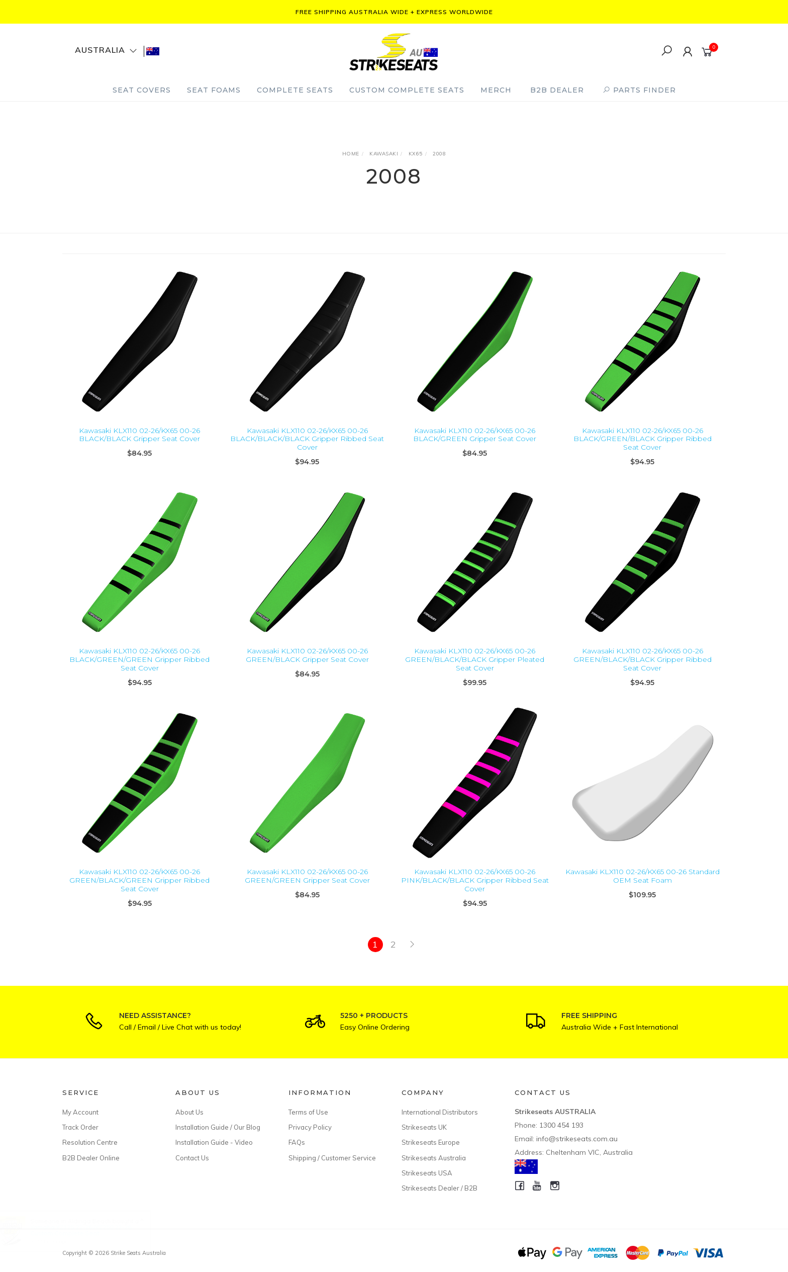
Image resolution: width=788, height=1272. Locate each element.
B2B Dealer (557, 90)
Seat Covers (142, 90)
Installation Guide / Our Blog (217, 1127)
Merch (496, 90)
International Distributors (440, 1112)
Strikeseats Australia (434, 1158)
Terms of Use (308, 1112)
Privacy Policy (310, 1127)
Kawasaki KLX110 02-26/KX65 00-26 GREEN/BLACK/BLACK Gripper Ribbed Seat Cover (642, 670)
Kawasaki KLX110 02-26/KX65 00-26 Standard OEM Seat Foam (642, 886)
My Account (80, 1112)
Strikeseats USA (427, 1173)
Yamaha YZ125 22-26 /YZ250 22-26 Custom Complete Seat (90, 1230)
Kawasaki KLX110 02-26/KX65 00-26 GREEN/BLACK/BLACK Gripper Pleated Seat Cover (474, 670)
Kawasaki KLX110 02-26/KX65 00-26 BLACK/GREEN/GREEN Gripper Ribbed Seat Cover (139, 670)
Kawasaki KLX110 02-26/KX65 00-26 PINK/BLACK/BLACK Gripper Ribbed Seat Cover (475, 891)
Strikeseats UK (424, 1127)
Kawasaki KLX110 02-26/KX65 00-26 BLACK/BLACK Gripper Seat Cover (139, 435)
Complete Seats (295, 90)
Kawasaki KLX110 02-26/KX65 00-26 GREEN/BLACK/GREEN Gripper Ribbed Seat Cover (139, 891)
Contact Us (192, 1158)
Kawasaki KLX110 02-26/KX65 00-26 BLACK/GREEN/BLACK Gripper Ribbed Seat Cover (642, 439)
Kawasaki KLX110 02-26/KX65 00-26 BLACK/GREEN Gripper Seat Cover (474, 435)
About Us (189, 1112)
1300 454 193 (561, 1125)
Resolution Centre (90, 1142)
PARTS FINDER (639, 90)
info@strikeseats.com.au (577, 1138)
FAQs (296, 1142)
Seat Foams (214, 90)
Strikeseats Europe (431, 1142)
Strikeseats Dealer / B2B (439, 1188)
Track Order (80, 1127)
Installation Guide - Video (214, 1142)
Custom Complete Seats (406, 90)
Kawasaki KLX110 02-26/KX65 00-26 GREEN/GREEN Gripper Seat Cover (307, 886)
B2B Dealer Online (91, 1158)
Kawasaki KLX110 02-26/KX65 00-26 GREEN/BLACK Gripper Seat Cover (307, 666)
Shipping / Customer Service (332, 1158)
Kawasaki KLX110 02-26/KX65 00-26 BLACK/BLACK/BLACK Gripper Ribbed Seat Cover (307, 439)
